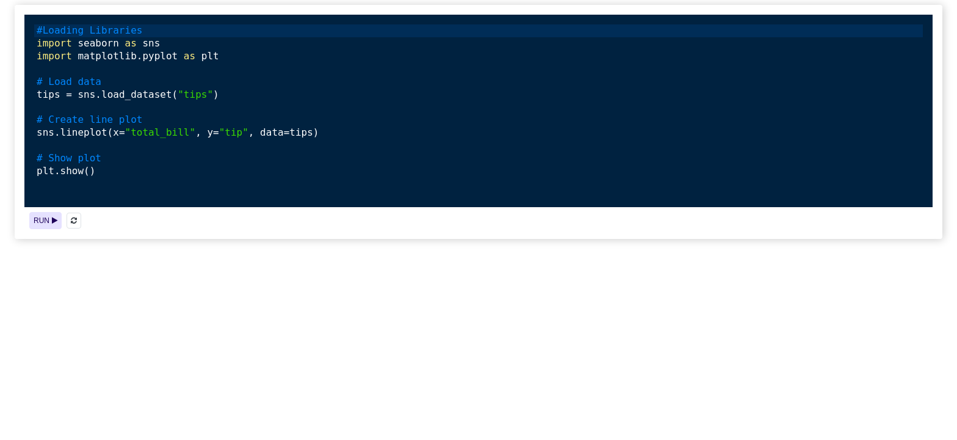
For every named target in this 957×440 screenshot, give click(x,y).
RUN (45, 220)
